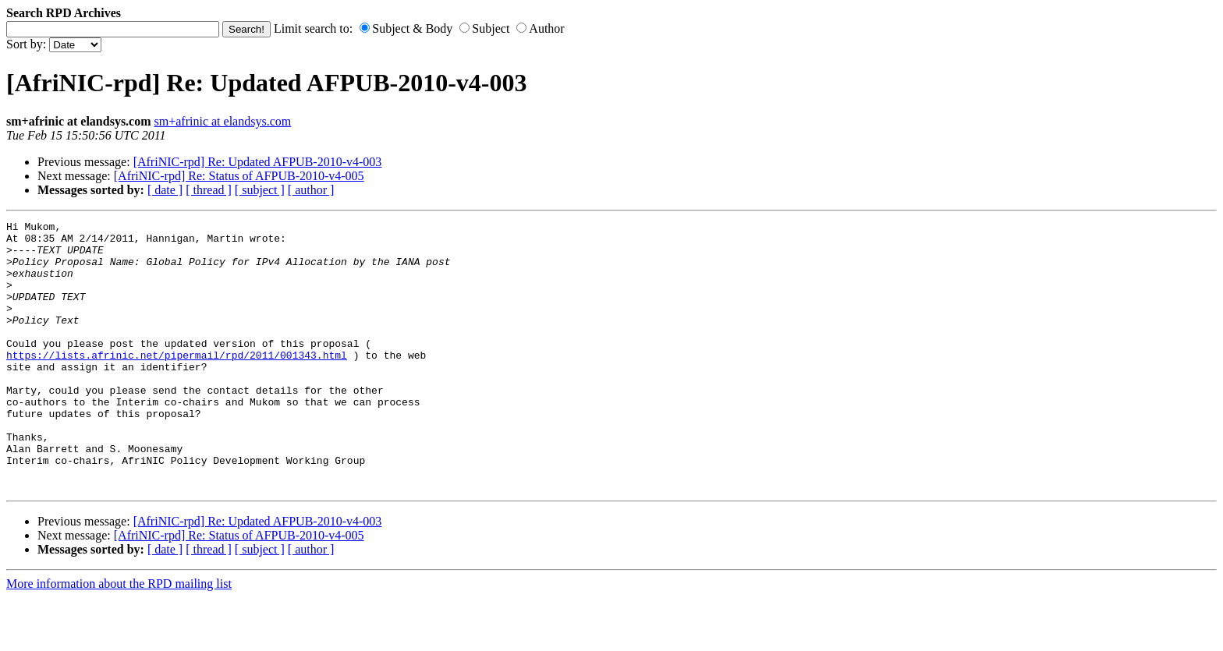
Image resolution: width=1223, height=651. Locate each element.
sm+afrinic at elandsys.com (223, 121)
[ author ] (311, 189)
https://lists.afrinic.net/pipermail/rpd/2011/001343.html (176, 383)
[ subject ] (260, 189)
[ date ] (165, 189)
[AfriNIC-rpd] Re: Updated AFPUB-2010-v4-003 (257, 161)
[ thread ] (209, 189)
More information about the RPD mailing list (119, 637)
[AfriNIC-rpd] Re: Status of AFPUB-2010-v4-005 (239, 175)
